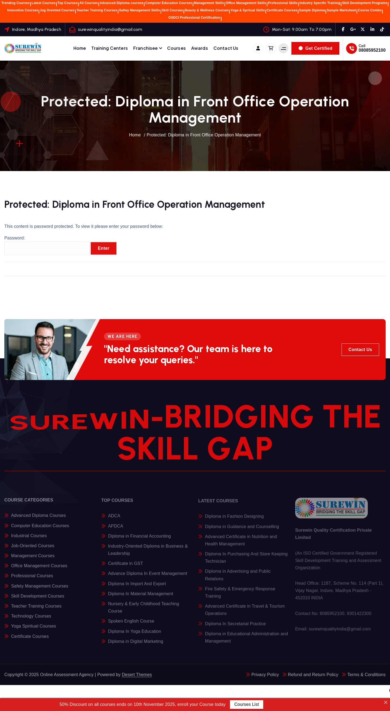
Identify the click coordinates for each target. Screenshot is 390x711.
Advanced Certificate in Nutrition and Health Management (241, 543)
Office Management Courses (39, 568)
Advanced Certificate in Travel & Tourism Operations (245, 613)
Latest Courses (43, 3)
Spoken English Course (131, 624)
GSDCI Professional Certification (194, 17)
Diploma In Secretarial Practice (235, 627)
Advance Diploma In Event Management (147, 577)
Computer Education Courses (168, 3)
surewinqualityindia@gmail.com (110, 29)
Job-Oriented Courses (32, 548)
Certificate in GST (125, 567)
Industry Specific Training (320, 3)
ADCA (114, 519)
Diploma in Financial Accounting (139, 539)
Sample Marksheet (341, 10)
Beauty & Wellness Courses (207, 10)
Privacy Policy (265, 674)
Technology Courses (31, 619)
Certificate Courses (282, 10)
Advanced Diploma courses (121, 3)
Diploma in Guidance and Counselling (242, 529)
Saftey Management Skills (139, 10)
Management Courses (32, 558)
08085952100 (372, 50)
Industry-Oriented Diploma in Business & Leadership (148, 553)
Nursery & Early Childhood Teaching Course (143, 611)
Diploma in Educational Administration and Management (246, 641)
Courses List (246, 704)
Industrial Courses (29, 538)
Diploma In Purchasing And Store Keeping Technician (246, 561)
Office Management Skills (246, 3)
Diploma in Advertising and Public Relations (238, 578)
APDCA (115, 529)
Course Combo (370, 10)
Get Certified (315, 48)
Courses (176, 48)
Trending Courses (15, 3)
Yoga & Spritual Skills (247, 10)
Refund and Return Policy (313, 674)
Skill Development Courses (37, 599)
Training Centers (109, 48)
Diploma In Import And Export (137, 587)
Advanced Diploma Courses (38, 518)
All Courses (88, 3)
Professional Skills (283, 3)
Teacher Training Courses (96, 10)
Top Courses (67, 3)
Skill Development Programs (364, 3)
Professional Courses (32, 578)
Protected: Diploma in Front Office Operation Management (204, 135)
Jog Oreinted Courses (57, 10)
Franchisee (145, 48)
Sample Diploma (312, 10)
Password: (47, 248)
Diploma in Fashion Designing (234, 519)
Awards (199, 48)
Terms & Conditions (366, 674)
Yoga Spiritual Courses (33, 629)
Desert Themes (137, 674)
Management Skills (209, 3)
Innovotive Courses (22, 10)
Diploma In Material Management (140, 597)
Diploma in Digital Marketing (135, 644)
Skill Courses (172, 10)
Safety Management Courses (39, 589)
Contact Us (226, 48)
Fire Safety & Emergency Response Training (240, 596)
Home (79, 48)
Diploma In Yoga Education (134, 634)
